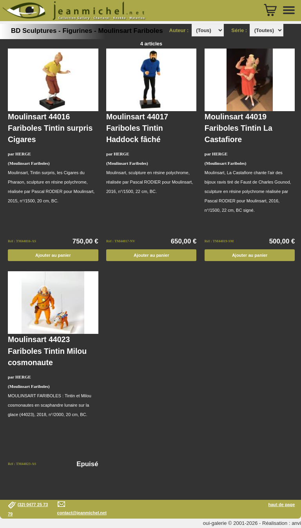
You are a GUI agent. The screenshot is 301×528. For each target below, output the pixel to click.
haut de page (281, 504)
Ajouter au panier (53, 255)
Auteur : (179, 30)
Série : (240, 30)
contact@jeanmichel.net (82, 512)
